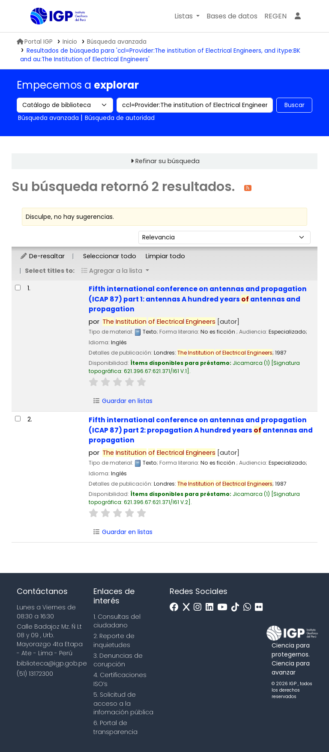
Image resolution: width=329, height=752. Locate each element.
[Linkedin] (212, 607)
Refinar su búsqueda (167, 161)
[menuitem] (275, 16)
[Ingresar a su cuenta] (297, 16)
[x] (188, 607)
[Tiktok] (237, 607)
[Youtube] (224, 607)
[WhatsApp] (249, 607)
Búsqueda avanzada (117, 42)
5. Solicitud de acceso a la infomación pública (123, 703)
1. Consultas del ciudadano (117, 621)
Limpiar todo (165, 256)
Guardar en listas (123, 401)
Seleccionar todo (109, 256)
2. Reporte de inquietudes (114, 640)
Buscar (294, 105)
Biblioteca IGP (51, 33)
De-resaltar (42, 256)
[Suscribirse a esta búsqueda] (248, 187)
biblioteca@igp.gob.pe (52, 663)
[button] (187, 16)
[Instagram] (200, 607)
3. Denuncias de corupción (118, 660)
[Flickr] (261, 607)
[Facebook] (176, 607)
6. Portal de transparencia (115, 727)
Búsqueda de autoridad (120, 117)
